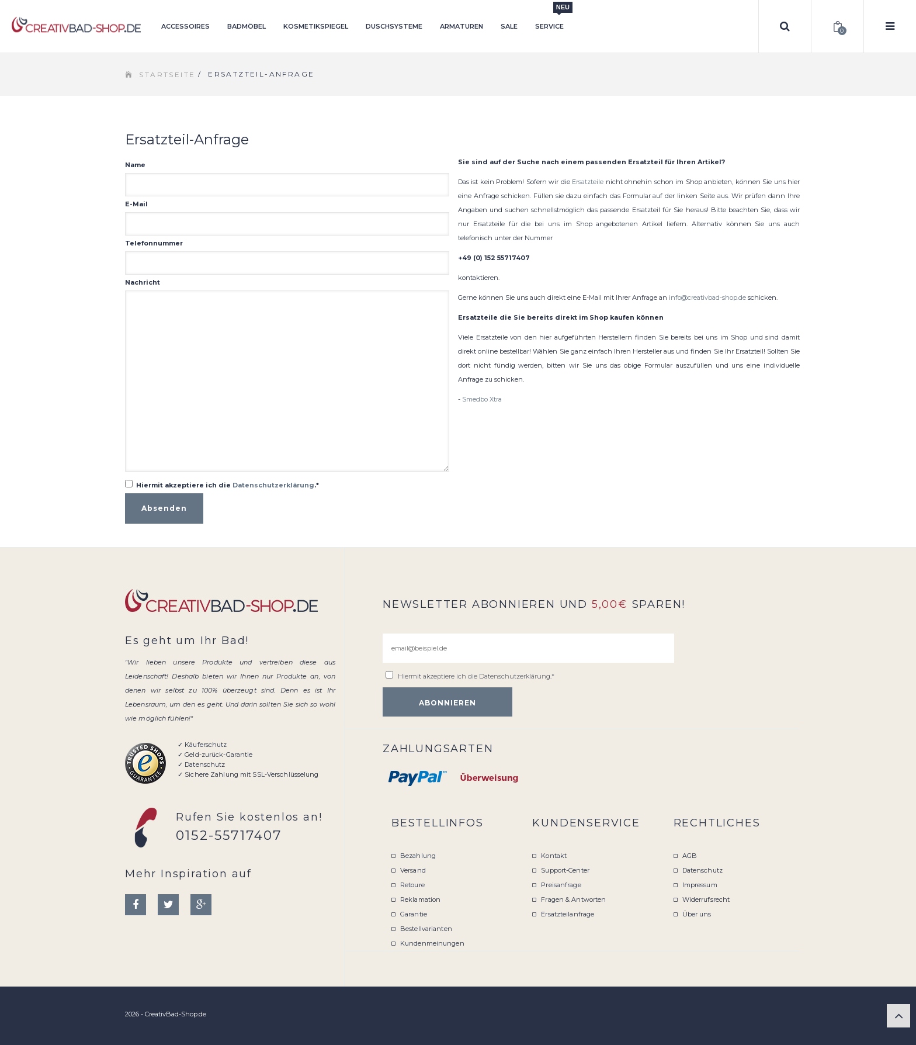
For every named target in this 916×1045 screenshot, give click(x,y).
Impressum (699, 885)
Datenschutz (702, 870)
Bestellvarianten (426, 929)
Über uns (697, 914)
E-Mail (136, 204)
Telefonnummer (154, 243)
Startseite (167, 74)
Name (135, 165)
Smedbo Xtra (482, 399)
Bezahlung (418, 856)
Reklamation (420, 899)
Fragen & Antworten (573, 899)
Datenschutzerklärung (273, 485)
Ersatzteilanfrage (567, 914)
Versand (413, 870)
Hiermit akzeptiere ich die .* (227, 485)
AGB (689, 856)
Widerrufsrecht (706, 899)
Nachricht (142, 282)
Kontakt (554, 856)
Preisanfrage (561, 885)
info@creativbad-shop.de (707, 297)
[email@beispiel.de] (528, 648)
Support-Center (565, 870)
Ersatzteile (587, 182)
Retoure (412, 885)
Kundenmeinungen (432, 943)
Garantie (413, 914)
